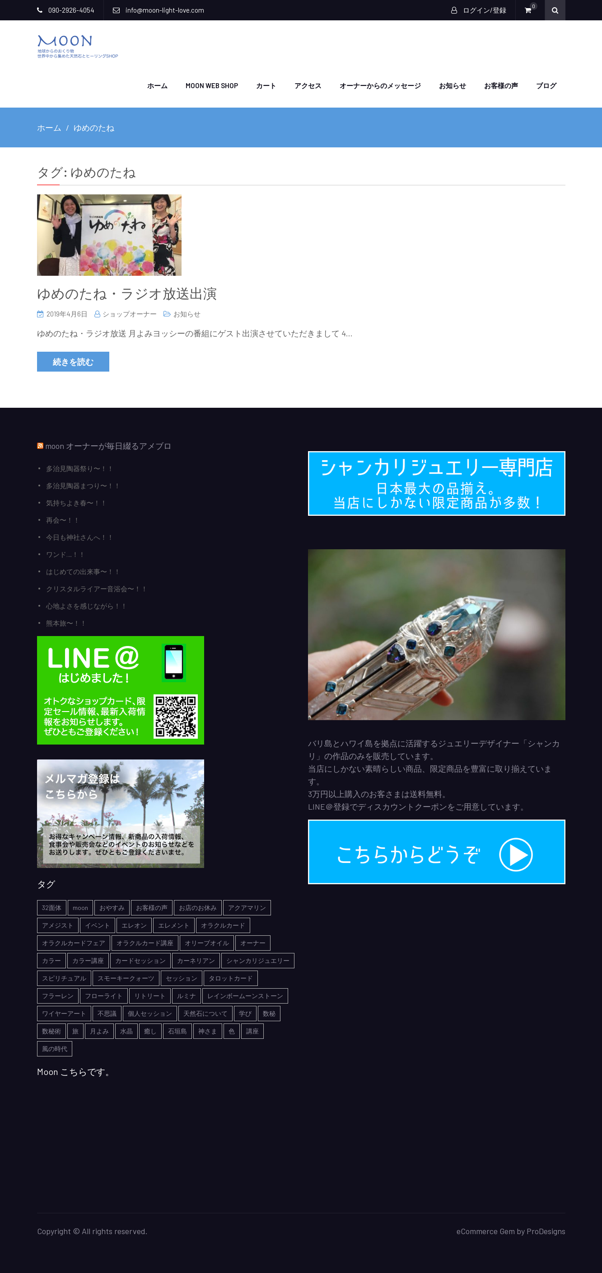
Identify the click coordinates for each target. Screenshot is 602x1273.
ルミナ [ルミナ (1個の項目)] (186, 995)
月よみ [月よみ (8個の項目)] (99, 1030)
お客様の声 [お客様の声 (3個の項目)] (152, 907)
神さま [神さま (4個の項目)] (207, 1030)
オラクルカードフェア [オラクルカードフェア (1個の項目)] (73, 942)
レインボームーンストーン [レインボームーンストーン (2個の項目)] (245, 995)
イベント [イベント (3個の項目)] (97, 925)
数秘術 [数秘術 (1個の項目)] (51, 1030)
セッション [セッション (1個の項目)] (181, 977)
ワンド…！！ (65, 554)
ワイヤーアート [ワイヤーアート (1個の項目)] (64, 1013)
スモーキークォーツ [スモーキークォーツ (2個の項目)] (126, 977)
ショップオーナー (130, 313)
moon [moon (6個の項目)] (80, 907)
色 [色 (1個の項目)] (232, 1030)
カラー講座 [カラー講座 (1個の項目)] (88, 960)
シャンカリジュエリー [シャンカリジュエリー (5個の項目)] (257, 960)
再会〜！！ (63, 519)
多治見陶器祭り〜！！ (80, 468)
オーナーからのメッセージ (380, 85)
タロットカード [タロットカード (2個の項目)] (231, 977)
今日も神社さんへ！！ (80, 537)
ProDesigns (546, 1230)
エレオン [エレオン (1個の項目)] (134, 925)
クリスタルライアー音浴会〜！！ (97, 588)
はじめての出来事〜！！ (83, 571)
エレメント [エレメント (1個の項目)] (174, 925)
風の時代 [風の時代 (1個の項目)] (54, 1048)
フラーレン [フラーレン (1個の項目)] (58, 995)
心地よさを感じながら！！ (86, 605)
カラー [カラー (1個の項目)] (51, 960)
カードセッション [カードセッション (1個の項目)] (140, 960)
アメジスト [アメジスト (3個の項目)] (58, 925)
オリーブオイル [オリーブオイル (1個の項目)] (207, 942)
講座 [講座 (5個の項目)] (252, 1030)
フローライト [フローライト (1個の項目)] (104, 995)
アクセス (308, 85)
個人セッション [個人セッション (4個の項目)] (150, 1013)
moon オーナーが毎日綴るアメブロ (108, 445)
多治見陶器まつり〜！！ (83, 485)
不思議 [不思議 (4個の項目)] (107, 1013)
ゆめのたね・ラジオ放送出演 (127, 292)
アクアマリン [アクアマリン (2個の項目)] (247, 907)
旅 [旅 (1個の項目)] (75, 1030)
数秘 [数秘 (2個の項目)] (269, 1013)
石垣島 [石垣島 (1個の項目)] (177, 1030)
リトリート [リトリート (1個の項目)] (150, 995)
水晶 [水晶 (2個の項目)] (126, 1030)
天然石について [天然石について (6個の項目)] (205, 1013)
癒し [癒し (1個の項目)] (150, 1030)
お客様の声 (501, 85)
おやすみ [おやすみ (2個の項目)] (112, 907)
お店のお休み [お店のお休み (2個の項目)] (198, 907)
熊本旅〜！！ (66, 622)
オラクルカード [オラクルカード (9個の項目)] (223, 925)
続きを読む (73, 361)
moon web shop (212, 85)
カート (266, 85)
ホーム (157, 85)
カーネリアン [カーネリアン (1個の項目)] (196, 960)
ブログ (546, 85)
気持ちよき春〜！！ (76, 502)
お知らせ (452, 85)
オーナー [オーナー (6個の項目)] (253, 942)
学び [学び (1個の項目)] (245, 1013)
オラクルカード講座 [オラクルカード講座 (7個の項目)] (145, 942)
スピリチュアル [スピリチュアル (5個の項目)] (64, 977)
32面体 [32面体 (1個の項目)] (51, 907)
